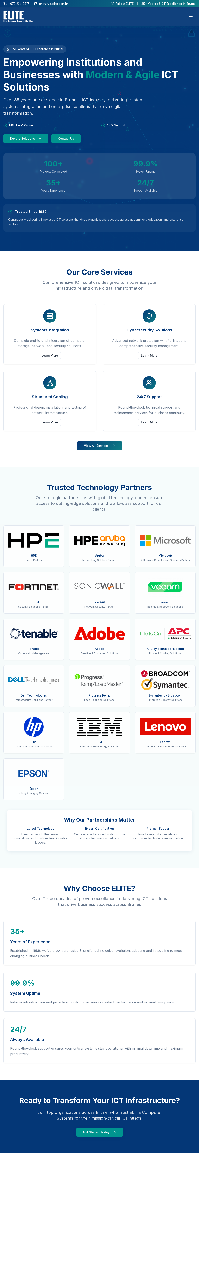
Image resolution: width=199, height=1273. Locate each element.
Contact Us (66, 138)
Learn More (50, 355)
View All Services (99, 445)
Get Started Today (99, 1132)
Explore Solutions (26, 138)
